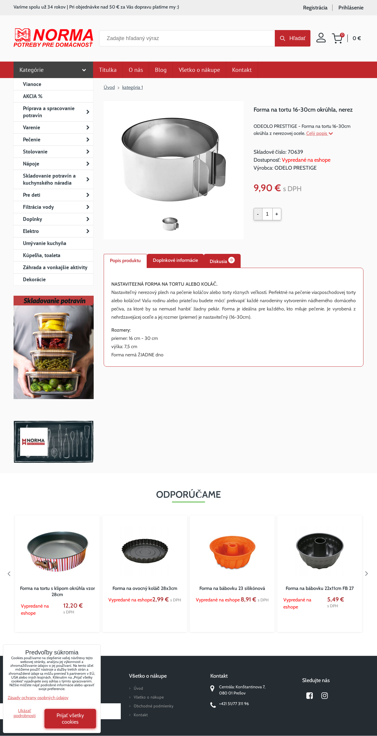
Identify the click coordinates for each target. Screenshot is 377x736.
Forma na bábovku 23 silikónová (232, 588)
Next (368, 574)
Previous (9, 574)
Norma (53, 441)
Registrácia (315, 7)
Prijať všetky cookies (70, 718)
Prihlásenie (350, 7)
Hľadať (297, 38)
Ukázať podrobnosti (25, 713)
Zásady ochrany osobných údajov (38, 697)
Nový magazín (53, 356)
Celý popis (319, 133)
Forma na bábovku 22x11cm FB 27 (320, 588)
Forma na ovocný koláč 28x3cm (145, 588)
